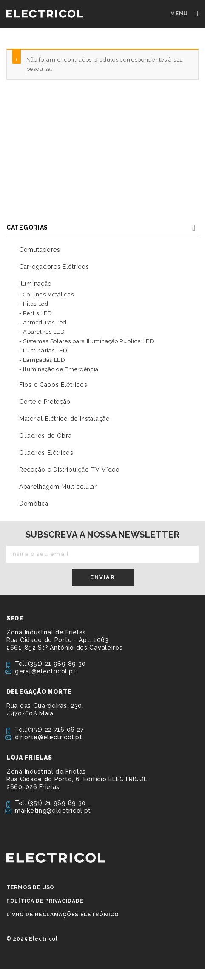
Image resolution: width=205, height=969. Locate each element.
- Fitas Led (33, 304)
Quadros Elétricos (46, 452)
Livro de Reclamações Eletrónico (62, 915)
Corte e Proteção (45, 401)
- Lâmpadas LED (42, 360)
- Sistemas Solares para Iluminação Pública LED (86, 341)
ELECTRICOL (55, 858)
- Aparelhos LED (42, 332)
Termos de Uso (30, 887)
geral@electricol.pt (45, 671)
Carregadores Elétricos (54, 266)
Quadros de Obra (45, 435)
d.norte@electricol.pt (49, 737)
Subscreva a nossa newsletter (103, 534)
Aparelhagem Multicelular (58, 486)
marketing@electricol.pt (53, 810)
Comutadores (39, 249)
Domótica (33, 503)
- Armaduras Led (43, 322)
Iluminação (35, 283)
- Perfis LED (35, 313)
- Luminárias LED (43, 350)
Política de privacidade (44, 901)
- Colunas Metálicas (46, 294)
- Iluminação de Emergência (59, 369)
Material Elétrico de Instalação (64, 418)
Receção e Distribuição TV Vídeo (69, 469)
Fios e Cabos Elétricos (53, 384)
